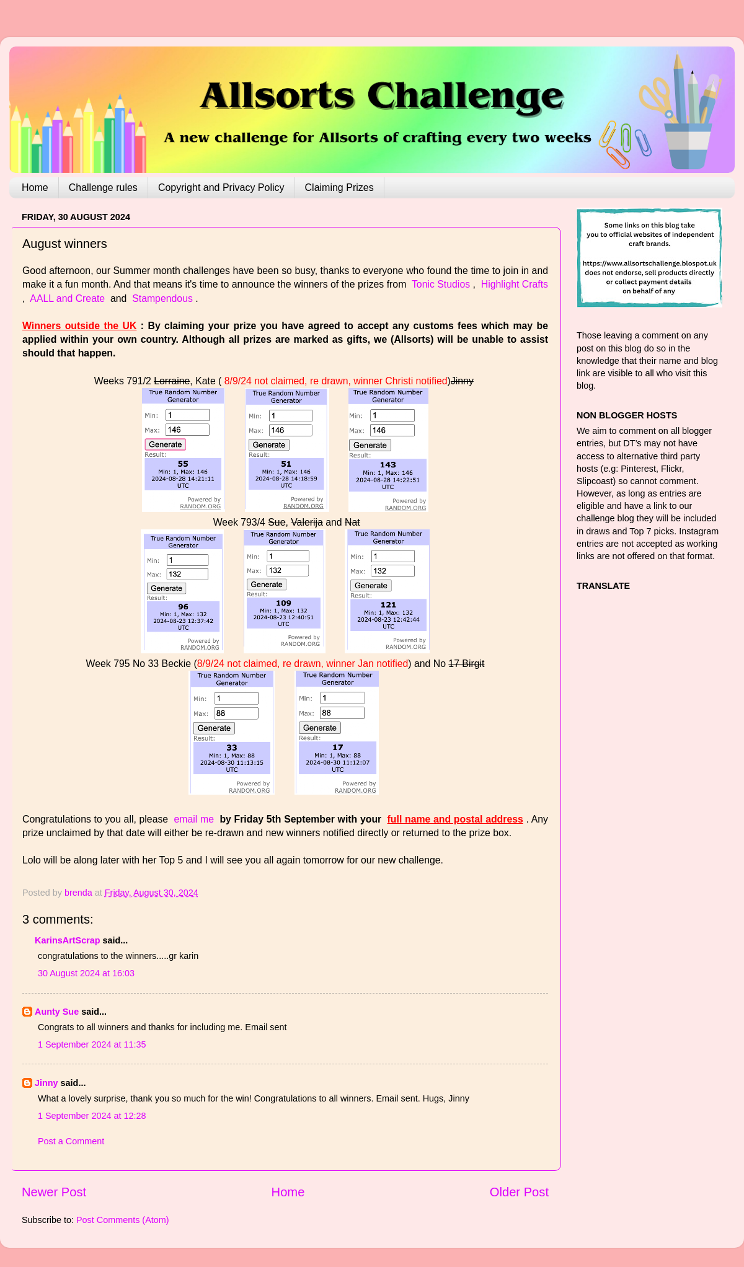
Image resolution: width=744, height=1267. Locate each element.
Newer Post (54, 1192)
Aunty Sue (57, 1012)
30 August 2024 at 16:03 (86, 973)
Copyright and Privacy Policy (221, 187)
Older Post (519, 1192)
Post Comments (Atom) (122, 1220)
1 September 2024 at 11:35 (92, 1044)
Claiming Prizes (339, 187)
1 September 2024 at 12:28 (92, 1116)
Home (35, 187)
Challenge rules (103, 187)
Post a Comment (71, 1141)
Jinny (46, 1083)
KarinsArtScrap (67, 940)
